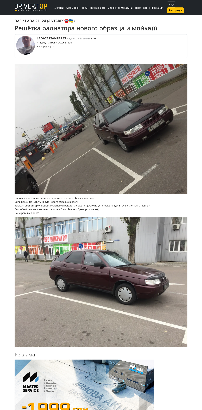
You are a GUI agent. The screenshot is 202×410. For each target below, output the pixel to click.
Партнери (141, 7)
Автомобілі (72, 7)
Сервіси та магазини (120, 7)
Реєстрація (175, 10)
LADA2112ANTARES (51, 38)
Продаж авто (97, 7)
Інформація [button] (156, 7)
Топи (84, 7)
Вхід (171, 4)
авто (93, 38)
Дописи (59, 7)
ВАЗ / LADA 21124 (61, 42)
